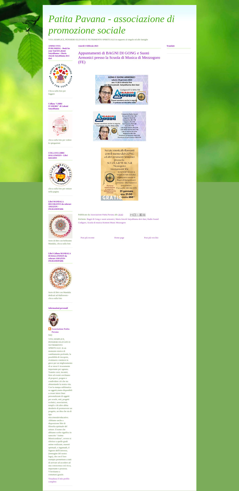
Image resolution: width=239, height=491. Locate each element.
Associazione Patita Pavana (60, 330)
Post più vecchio (151, 237)
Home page (119, 237)
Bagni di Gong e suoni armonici (100, 219)
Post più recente (87, 237)
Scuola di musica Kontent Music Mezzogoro (106, 222)
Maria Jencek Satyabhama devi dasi (131, 219)
